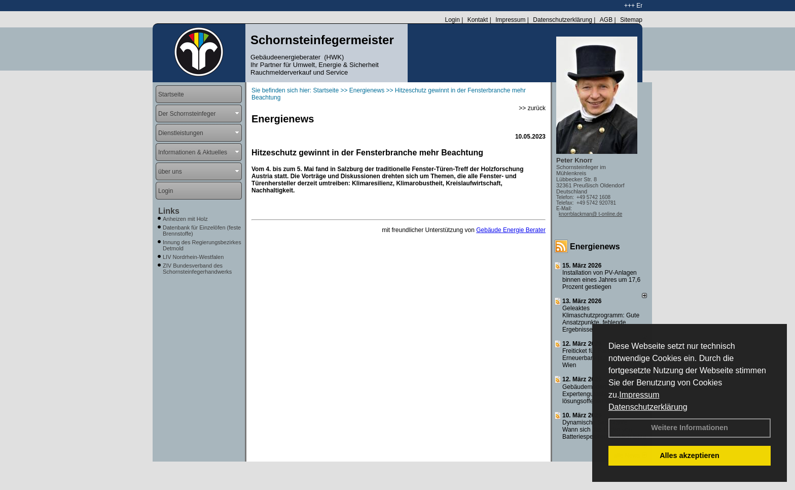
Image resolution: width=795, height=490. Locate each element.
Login (452, 19)
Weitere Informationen (689, 427)
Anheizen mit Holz (185, 219)
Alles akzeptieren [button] (689, 455)
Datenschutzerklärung (648, 407)
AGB (606, 19)
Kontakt (477, 19)
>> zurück (532, 108)
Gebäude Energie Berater (511, 230)
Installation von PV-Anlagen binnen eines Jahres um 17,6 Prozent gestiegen (601, 279)
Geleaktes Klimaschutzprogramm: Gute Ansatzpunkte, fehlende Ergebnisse (600, 319)
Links (168, 211)
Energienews (595, 246)
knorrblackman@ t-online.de (590, 214)
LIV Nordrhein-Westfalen (193, 257)
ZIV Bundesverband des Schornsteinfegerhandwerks (197, 269)
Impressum (639, 394)
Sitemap (631, 19)
